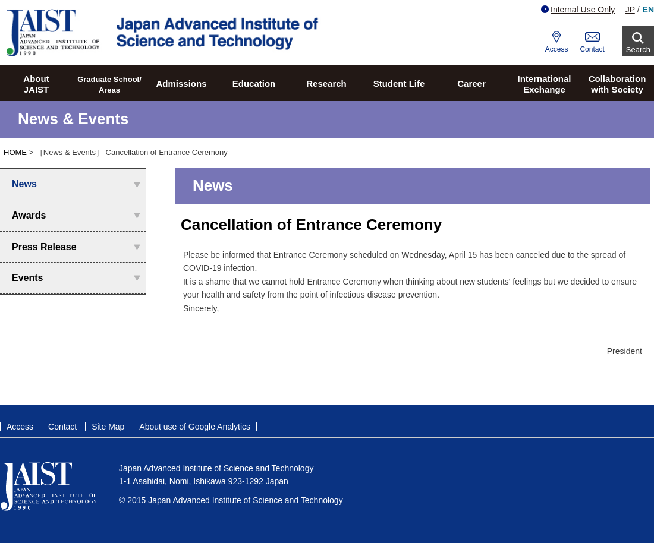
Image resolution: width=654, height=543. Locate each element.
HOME (15, 152)
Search (638, 49)
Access (556, 49)
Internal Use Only (578, 9)
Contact (592, 49)
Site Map (108, 426)
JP (630, 9)
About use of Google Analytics (194, 426)
